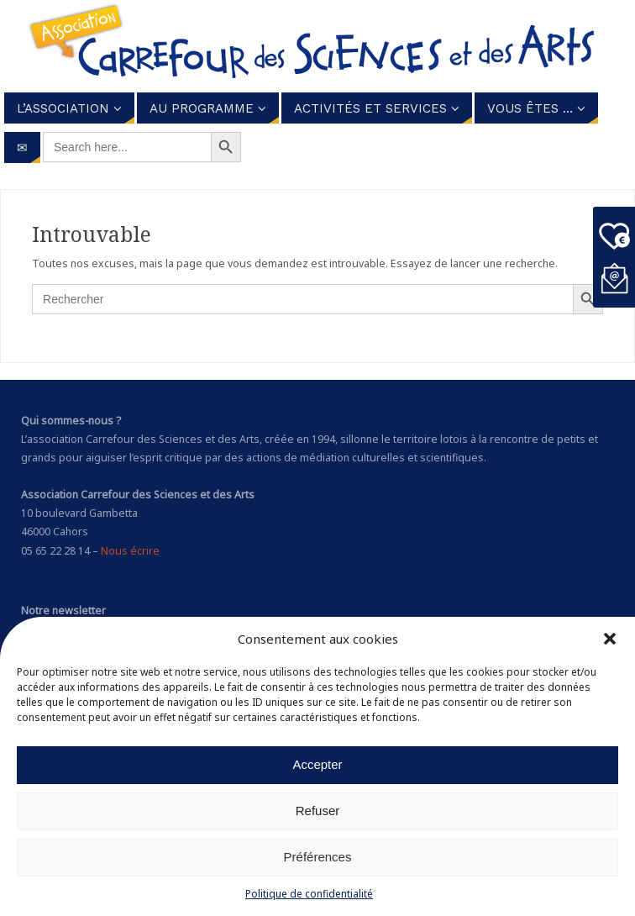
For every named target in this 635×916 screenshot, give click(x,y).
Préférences (318, 857)
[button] (609, 638)
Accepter (317, 764)
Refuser (318, 810)
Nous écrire (130, 551)
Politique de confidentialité (309, 894)
